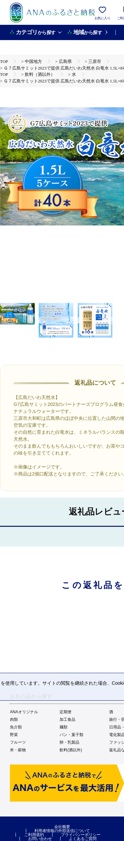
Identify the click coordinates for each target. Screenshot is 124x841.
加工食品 (67, 719)
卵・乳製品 (69, 742)
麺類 (63, 727)
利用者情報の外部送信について (62, 830)
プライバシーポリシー (81, 834)
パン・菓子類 (71, 734)
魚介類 (16, 727)
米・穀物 (18, 750)
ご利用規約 (34, 834)
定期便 (65, 712)
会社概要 (62, 826)
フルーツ (18, 742)
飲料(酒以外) (71, 750)
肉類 (14, 719)
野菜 (14, 734)
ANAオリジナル (24, 712)
